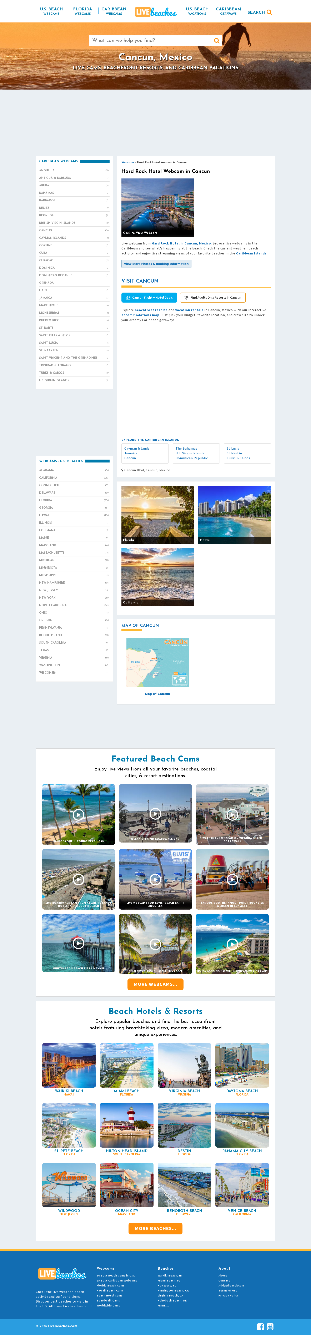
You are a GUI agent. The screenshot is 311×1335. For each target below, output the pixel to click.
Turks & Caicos (238, 458)
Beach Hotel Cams (109, 1296)
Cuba (74, 253)
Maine (74, 538)
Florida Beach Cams (111, 1286)
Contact (224, 1281)
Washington (74, 665)
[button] (156, 264)
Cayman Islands (137, 448)
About (223, 1276)
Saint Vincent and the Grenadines (74, 358)
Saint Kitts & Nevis (74, 335)
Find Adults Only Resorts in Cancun (216, 297)
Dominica (74, 268)
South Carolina (74, 643)
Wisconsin (74, 673)
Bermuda (74, 215)
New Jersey (74, 590)
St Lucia (233, 448)
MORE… (163, 1306)
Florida (74, 500)
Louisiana (74, 530)
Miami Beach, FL (169, 1281)
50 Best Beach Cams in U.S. (116, 1276)
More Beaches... (155, 1228)
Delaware (74, 493)
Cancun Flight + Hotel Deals (152, 297)
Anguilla (74, 170)
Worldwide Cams (108, 1306)
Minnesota (74, 568)
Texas (74, 650)
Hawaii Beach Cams (110, 1291)
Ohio (74, 613)
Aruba (74, 185)
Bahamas (74, 193)
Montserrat (74, 313)
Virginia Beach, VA (170, 1296)
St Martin (234, 453)
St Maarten (74, 350)
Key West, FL (167, 1286)
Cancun (130, 458)
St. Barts (74, 328)
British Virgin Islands (74, 223)
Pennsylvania (74, 628)
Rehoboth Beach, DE (172, 1301)
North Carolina (74, 605)
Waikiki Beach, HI (170, 1276)
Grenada (74, 283)
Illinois (74, 523)
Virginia (74, 658)
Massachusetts (74, 553)
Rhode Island (74, 635)
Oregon (74, 620)
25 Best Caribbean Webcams (117, 1281)
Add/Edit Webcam (231, 1286)
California (74, 478)
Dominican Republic (192, 458)
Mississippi (74, 575)
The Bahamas (186, 448)
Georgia (74, 508)
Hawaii (74, 515)
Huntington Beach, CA (173, 1291)
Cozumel (74, 245)
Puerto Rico (74, 320)
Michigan (74, 560)
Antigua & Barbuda (74, 178)
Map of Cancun (157, 694)
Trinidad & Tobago (74, 365)
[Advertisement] (155, 123)
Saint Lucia (74, 343)
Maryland (74, 545)
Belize (74, 208)
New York (74, 598)
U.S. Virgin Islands (190, 453)
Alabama (74, 470)
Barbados (74, 200)
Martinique (74, 305)
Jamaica (130, 453)
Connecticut (74, 485)
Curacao (74, 260)
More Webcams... (155, 984)
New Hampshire (74, 583)
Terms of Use (228, 1291)
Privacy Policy (229, 1296)
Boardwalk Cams (108, 1301)
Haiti (74, 290)
